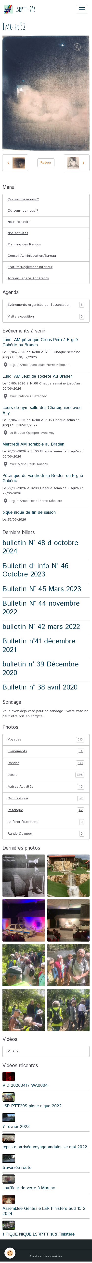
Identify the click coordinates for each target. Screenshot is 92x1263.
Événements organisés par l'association (46, 305)
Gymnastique (46, 798)
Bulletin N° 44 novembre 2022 (41, 608)
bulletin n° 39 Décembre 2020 (40, 668)
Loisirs (46, 775)
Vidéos (13, 1051)
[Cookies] (9, 1253)
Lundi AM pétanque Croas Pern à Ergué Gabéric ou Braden (40, 342)
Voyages (46, 739)
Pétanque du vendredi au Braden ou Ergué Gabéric (42, 478)
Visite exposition (46, 316)
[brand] (20, 9)
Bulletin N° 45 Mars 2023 (41, 589)
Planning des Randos (24, 244)
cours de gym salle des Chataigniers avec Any (41, 410)
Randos (46, 763)
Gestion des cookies (46, 1256)
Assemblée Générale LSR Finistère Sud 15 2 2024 (43, 1211)
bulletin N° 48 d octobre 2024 (40, 547)
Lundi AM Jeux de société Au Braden (37, 376)
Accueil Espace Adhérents (28, 278)
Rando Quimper (46, 834)
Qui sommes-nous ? (23, 199)
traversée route (16, 1167)
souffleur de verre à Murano (28, 1188)
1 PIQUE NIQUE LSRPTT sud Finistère (38, 1234)
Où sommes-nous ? (23, 210)
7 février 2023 (16, 1126)
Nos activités (18, 233)
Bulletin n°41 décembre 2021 (38, 645)
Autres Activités (46, 787)
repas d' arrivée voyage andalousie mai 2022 (44, 1147)
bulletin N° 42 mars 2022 (41, 627)
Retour (45, 162)
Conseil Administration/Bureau (32, 255)
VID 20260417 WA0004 (25, 1085)
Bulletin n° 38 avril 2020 (40, 687)
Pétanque (46, 810)
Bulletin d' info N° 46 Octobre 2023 (35, 570)
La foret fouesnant (46, 822)
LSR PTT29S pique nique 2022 (32, 1106)
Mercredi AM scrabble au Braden (33, 444)
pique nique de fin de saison (29, 512)
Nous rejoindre (19, 221)
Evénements (46, 751)
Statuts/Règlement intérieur (30, 267)
